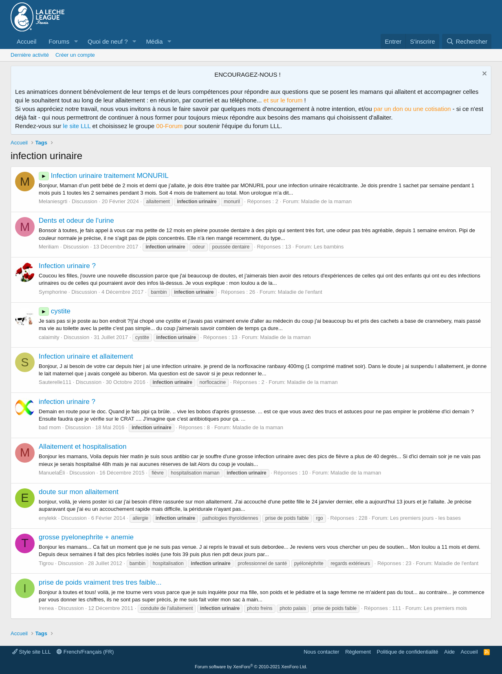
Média (154, 41)
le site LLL (77, 125)
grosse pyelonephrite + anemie (86, 537)
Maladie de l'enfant (300, 292)
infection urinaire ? (67, 402)
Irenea (46, 608)
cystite (54, 311)
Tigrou (46, 563)
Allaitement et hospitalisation (82, 446)
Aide (449, 652)
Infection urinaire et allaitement (86, 356)
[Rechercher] (466, 41)
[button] (75, 41)
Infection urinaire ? (67, 266)
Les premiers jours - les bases (425, 518)
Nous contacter (321, 652)
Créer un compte (75, 55)
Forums (58, 41)
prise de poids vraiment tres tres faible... (100, 582)
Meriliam (49, 247)
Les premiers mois (445, 608)
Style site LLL (31, 652)
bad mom (50, 427)
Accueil (26, 41)
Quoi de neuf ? (108, 41)
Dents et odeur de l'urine (76, 220)
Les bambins (329, 247)
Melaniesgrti (53, 201)
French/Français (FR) (85, 652)
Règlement (358, 652)
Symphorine (53, 292)
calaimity (49, 337)
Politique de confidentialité (407, 652)
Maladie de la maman (326, 201)
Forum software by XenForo (251, 666)
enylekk (48, 518)
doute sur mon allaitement (79, 492)
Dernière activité (30, 55)
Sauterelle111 (55, 382)
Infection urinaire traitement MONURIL (104, 176)
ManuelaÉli (52, 473)
